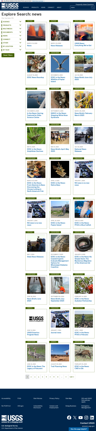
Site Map (69, 398)
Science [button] (6, 22)
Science (26, 7)
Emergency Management (86, 407)
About (59, 7)
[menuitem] (26, 6)
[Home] (10, 9)
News (43, 7)
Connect (51, 7)
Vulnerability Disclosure (37, 407)
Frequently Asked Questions (85, 4)
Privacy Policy (54, 398)
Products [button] (7, 25)
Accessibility (6, 398)
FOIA (19, 398)
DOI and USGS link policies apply (86, 400)
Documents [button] (8, 32)
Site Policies (37, 398)
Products (35, 7)
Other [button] (5, 43)
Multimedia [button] (7, 29)
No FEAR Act (6, 406)
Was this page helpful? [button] (79, 429)
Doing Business (71, 406)
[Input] (82, 7)
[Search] (92, 7)
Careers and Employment (54, 407)
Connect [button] (6, 39)
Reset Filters (7, 55)
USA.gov (21, 406)
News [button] (5, 36)
